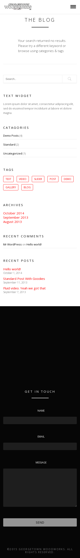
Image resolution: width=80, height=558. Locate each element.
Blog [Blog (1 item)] (27, 187)
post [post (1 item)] (53, 179)
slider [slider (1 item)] (38, 179)
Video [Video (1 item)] (22, 179)
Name (41, 410)
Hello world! (34, 244)
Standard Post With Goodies (24, 278)
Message (41, 462)
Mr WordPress (12, 244)
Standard (9, 144)
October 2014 (13, 213)
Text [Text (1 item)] (8, 179)
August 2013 (12, 222)
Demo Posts (11, 135)
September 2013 (15, 217)
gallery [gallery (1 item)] (11, 187)
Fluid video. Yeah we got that (24, 288)
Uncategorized (12, 153)
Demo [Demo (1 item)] (67, 179)
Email (41, 436)
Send (40, 522)
